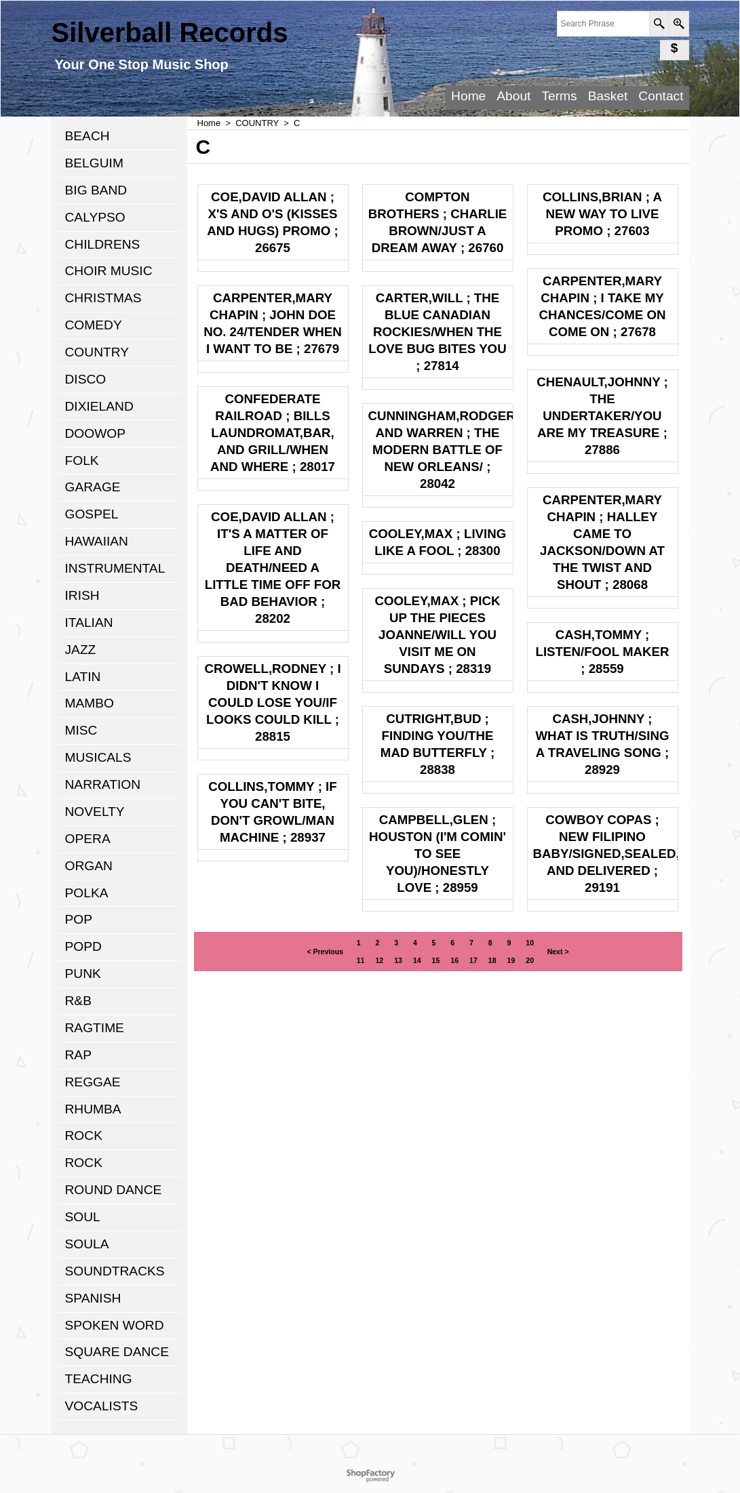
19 (511, 960)
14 (417, 960)
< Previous (325, 951)
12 (379, 960)
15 (436, 960)
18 (492, 960)
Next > (558, 951)
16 (454, 960)
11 (361, 960)
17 (473, 960)
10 (530, 943)
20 (530, 960)
